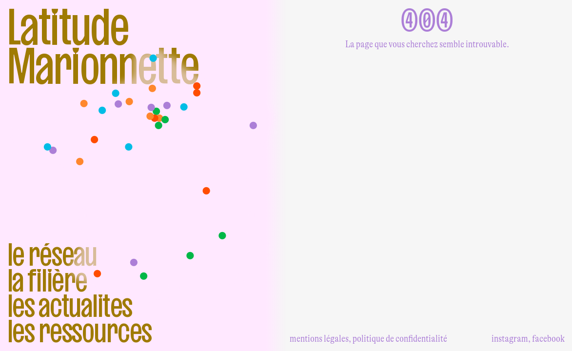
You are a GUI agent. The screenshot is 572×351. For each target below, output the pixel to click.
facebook (548, 338)
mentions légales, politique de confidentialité (368, 338)
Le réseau (52, 254)
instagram (510, 338)
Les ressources (79, 331)
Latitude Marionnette (103, 46)
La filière (47, 280)
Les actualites (70, 305)
